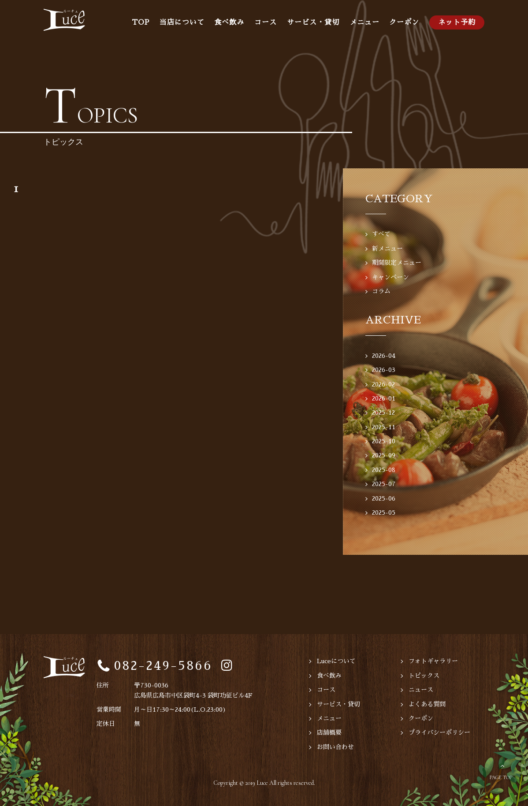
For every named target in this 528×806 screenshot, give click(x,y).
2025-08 (383, 470)
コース (265, 22)
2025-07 (384, 484)
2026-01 (383, 398)
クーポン (404, 22)
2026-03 (383, 370)
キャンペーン (390, 277)
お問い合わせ (335, 747)
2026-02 (383, 384)
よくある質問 (427, 704)
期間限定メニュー (396, 263)
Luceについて (336, 661)
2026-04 (383, 356)
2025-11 (383, 427)
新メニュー (387, 248)
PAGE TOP (501, 777)
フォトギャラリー (433, 661)
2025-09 (383, 455)
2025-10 (383, 441)
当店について (182, 22)
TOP (140, 22)
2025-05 (383, 512)
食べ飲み (229, 22)
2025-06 (383, 498)
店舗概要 (329, 732)
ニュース (421, 690)
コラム (381, 291)
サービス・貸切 (313, 22)
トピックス (424, 675)
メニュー (364, 22)
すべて (381, 234)
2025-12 (383, 412)
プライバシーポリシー (439, 732)
